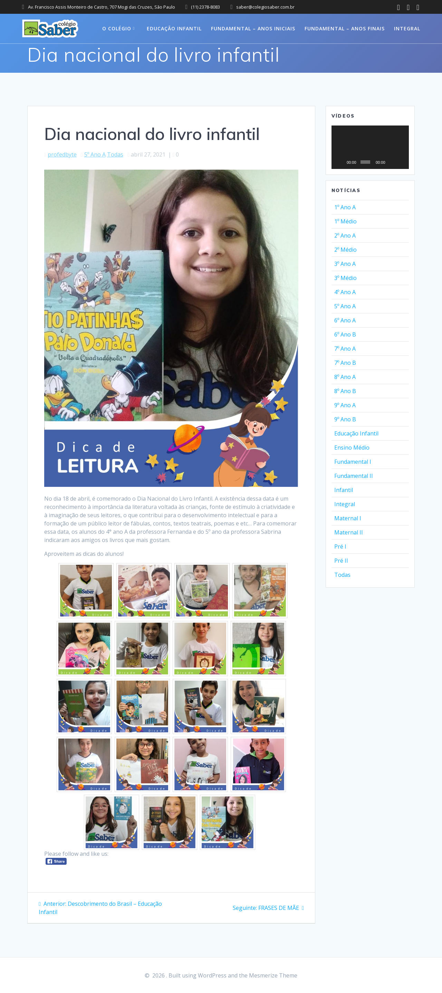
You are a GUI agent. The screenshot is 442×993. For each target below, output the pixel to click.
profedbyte (62, 154)
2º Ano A (345, 235)
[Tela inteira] (401, 162)
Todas (115, 154)
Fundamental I (352, 461)
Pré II (341, 560)
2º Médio (345, 249)
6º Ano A (345, 320)
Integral (407, 28)
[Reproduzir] (340, 162)
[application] (370, 147)
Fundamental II (353, 476)
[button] (370, 147)
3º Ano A (345, 264)
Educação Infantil (174, 28)
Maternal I (347, 518)
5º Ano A (95, 154)
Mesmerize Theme (273, 975)
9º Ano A (345, 405)
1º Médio (345, 221)
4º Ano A (345, 292)
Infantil (343, 490)
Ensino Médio (351, 447)
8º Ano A (345, 377)
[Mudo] (391, 162)
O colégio (116, 28)
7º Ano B (345, 363)
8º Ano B (345, 391)
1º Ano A (345, 207)
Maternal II (348, 532)
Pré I (340, 546)
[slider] (365, 162)
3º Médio (345, 278)
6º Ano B (345, 334)
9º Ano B (345, 419)
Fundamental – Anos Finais (345, 28)
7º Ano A (345, 348)
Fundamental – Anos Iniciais (253, 28)
